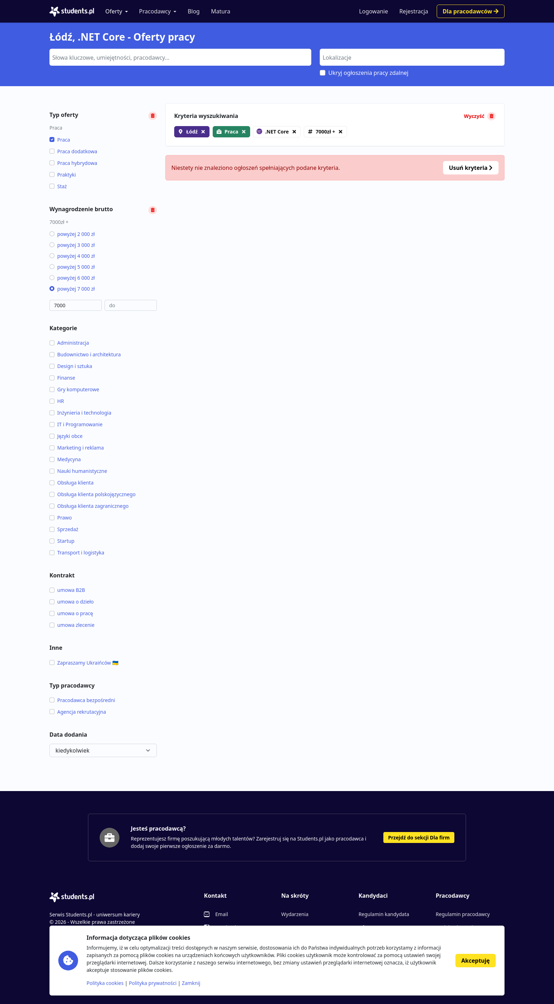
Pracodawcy (155, 11)
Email (221, 914)
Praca (59, 139)
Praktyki (62, 174)
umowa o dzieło (71, 601)
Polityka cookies (105, 983)
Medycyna (65, 459)
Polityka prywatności (153, 983)
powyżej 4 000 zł (72, 256)
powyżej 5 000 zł (72, 266)
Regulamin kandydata (384, 914)
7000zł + (325, 131)
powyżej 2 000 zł (72, 234)
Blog (194, 11)
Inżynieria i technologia (80, 412)
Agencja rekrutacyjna (77, 711)
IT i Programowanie (75, 424)
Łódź (192, 131)
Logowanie (373, 11)
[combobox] (180, 57)
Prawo (60, 517)
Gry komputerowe (74, 389)
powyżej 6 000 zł (72, 277)
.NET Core (273, 131)
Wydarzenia (294, 914)
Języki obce (66, 436)
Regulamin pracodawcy (463, 914)
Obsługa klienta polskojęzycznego (92, 494)
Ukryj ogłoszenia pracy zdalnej (368, 73)
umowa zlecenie (71, 625)
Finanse (62, 377)
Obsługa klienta (71, 482)
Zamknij (191, 983)
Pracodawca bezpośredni (82, 700)
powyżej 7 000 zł (72, 288)
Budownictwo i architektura (85, 354)
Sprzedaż (63, 529)
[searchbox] (179, 57)
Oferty (113, 11)
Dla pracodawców (471, 11)
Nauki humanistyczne (78, 471)
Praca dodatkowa (73, 151)
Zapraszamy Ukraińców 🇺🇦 (83, 662)
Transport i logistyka (76, 552)
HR (56, 401)
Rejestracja (413, 11)
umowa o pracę (71, 613)
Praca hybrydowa (73, 163)
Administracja (69, 342)
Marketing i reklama (76, 447)
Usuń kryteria (471, 168)
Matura (220, 11)
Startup (62, 540)
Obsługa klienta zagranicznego (89, 506)
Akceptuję (475, 960)
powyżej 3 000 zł (72, 245)
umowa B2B (67, 590)
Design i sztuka (70, 366)
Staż (58, 186)
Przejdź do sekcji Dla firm (418, 837)
